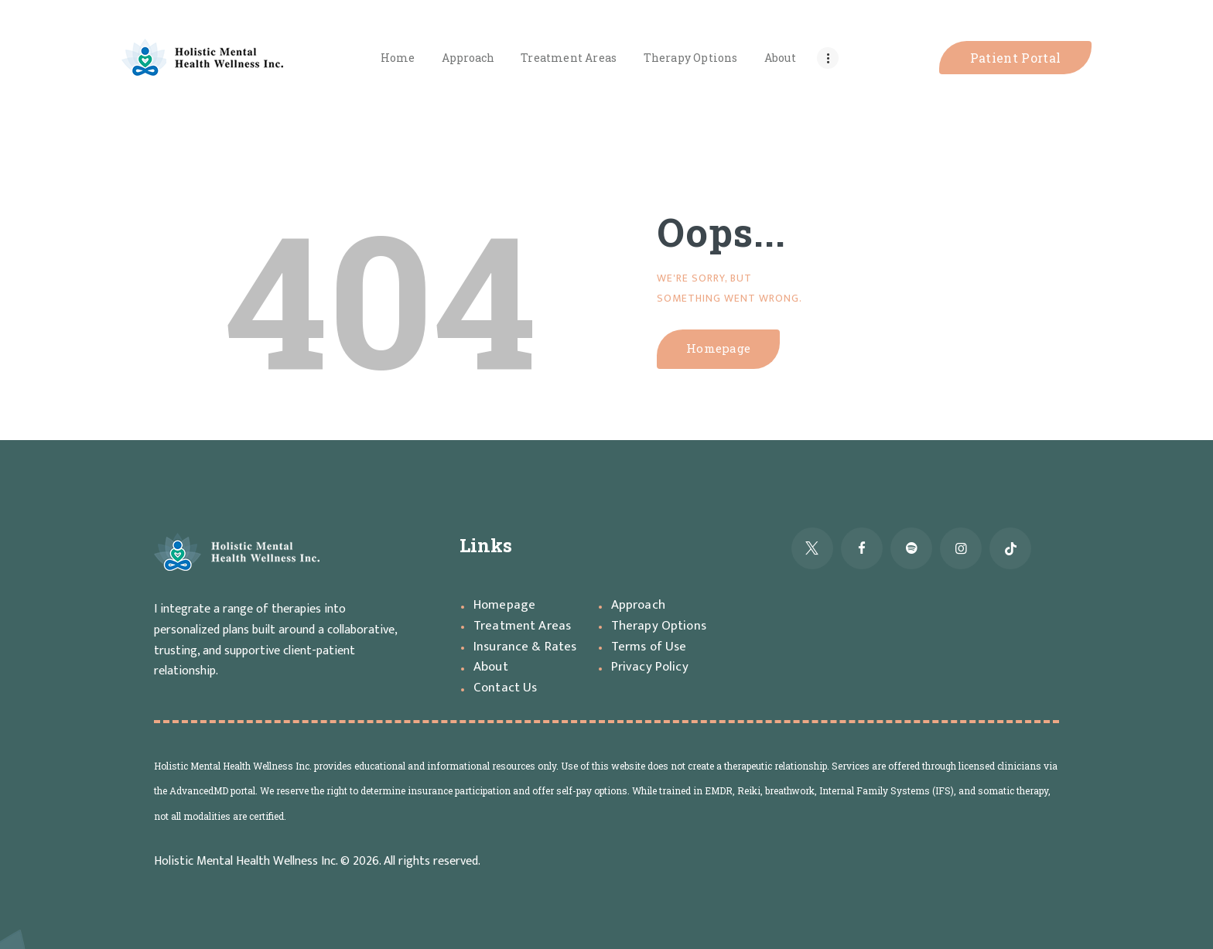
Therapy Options (659, 625)
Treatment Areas (523, 625)
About (491, 666)
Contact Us (505, 687)
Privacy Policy (650, 666)
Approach (639, 604)
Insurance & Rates (525, 646)
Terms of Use (650, 646)
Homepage (724, 349)
